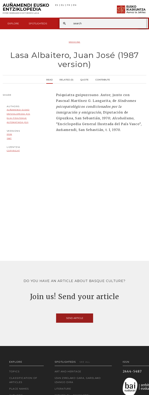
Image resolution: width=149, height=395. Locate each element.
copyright (13, 150)
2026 (9, 134)
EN (74, 5)
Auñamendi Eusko (26, 9)
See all (84, 361)
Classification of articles (23, 380)
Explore (13, 23)
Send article (74, 318)
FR (68, 5)
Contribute (102, 79)
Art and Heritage (68, 371)
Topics (14, 371)
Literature (63, 388)
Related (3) (66, 79)
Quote (84, 79)
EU (62, 5)
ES (56, 5)
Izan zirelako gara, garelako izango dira (78, 380)
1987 (9, 138)
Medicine (74, 42)
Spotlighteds (38, 23)
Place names (19, 388)
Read (49, 79)
